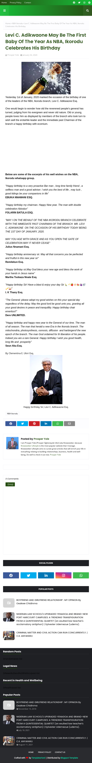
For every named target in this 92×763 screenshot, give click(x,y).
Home (4, 2)
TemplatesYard (38, 757)
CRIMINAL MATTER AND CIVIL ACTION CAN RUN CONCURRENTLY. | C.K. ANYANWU (52, 634)
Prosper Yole (13, 55)
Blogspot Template (69, 757)
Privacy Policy (15, 2)
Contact (27, 2)
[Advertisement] (46, 150)
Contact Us (60, 752)
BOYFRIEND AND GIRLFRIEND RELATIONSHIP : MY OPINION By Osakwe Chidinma (48, 601)
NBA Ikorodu (17, 23)
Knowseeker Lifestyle (30, 445)
